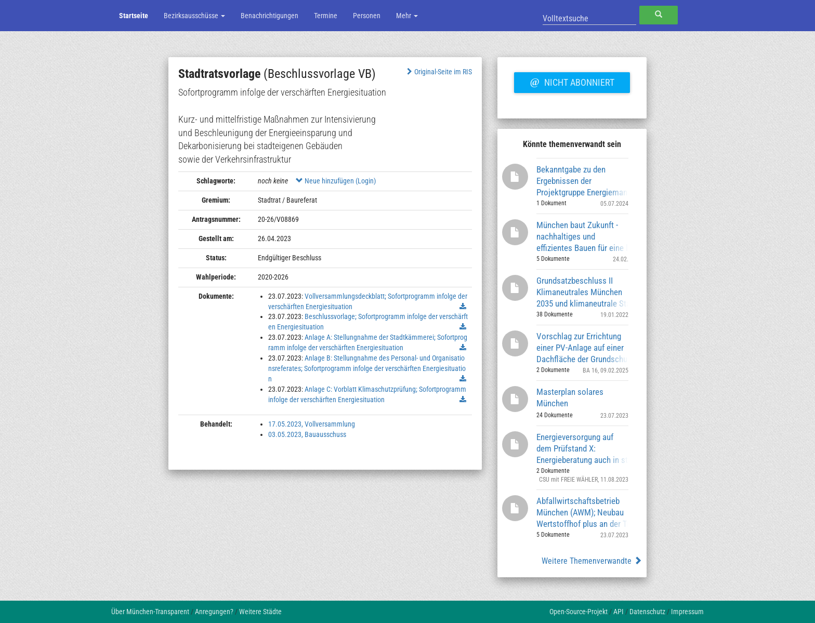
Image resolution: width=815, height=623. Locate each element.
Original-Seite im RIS (438, 72)
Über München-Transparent (150, 611)
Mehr (407, 15)
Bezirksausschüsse (194, 15)
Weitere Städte (260, 611)
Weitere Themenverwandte (592, 561)
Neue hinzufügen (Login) (336, 181)
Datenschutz (647, 611)
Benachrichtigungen (269, 15)
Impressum (687, 611)
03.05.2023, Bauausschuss (307, 434)
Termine (325, 15)
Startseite (133, 15)
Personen (366, 15)
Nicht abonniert (572, 81)
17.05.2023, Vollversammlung (311, 424)
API (618, 611)
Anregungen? (214, 611)
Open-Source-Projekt (578, 611)
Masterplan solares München (569, 397)
